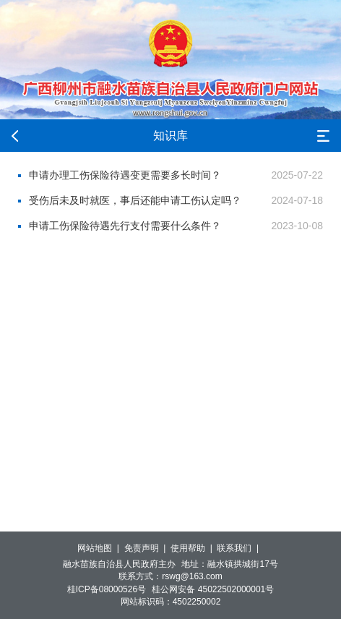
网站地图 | (100, 548)
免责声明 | (147, 548)
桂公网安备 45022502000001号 (213, 589)
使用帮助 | (193, 548)
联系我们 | (240, 548)
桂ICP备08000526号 (106, 589)
